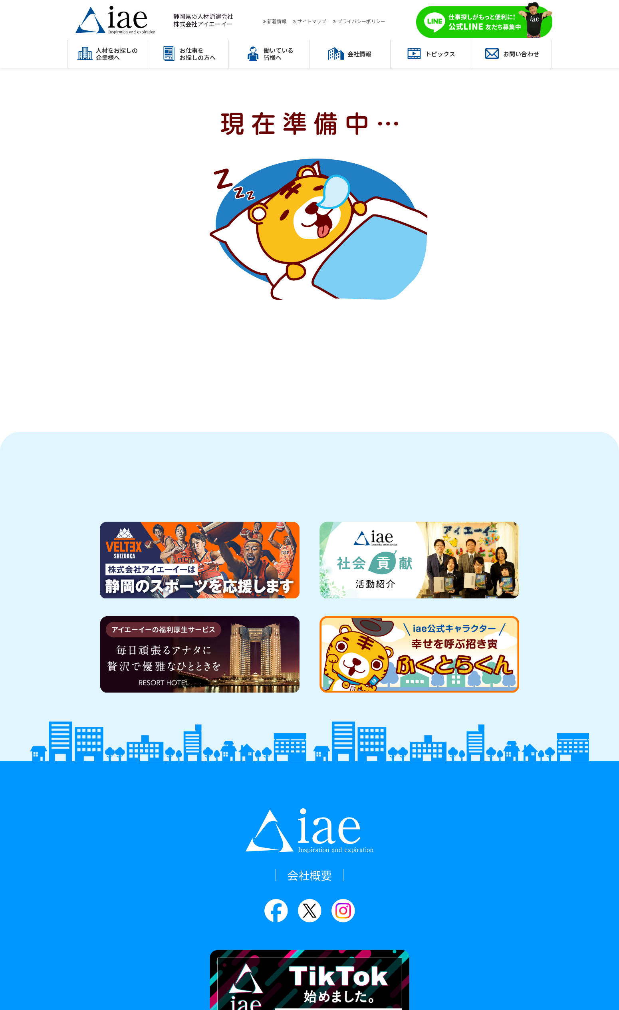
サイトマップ (312, 21)
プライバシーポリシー (361, 21)
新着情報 (276, 21)
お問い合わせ (521, 54)
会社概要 (309, 875)
